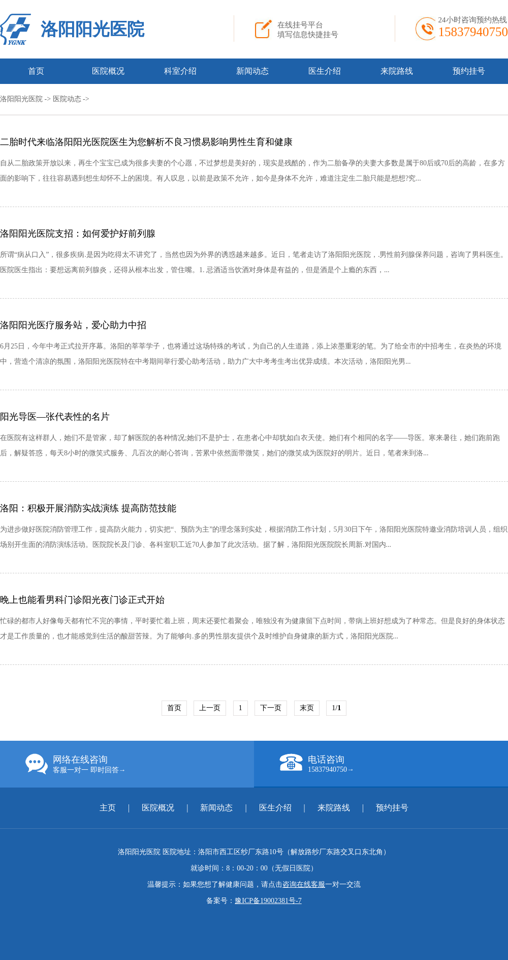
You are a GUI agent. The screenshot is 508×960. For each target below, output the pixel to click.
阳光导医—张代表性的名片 (55, 417)
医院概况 (108, 71)
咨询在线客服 (303, 884)
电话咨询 (393, 763)
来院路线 (396, 71)
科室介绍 (180, 71)
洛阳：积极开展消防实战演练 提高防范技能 (88, 508)
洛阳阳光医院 (92, 29)
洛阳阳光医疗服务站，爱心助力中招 (73, 325)
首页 (36, 71)
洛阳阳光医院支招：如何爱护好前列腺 (77, 233)
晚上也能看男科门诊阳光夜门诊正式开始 (82, 600)
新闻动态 (252, 71)
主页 (109, 807)
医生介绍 (324, 71)
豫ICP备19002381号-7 (268, 901)
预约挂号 (469, 71)
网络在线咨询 (139, 764)
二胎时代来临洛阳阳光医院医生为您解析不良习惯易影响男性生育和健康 (146, 142)
